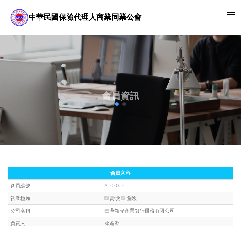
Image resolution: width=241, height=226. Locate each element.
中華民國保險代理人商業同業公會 (85, 17)
